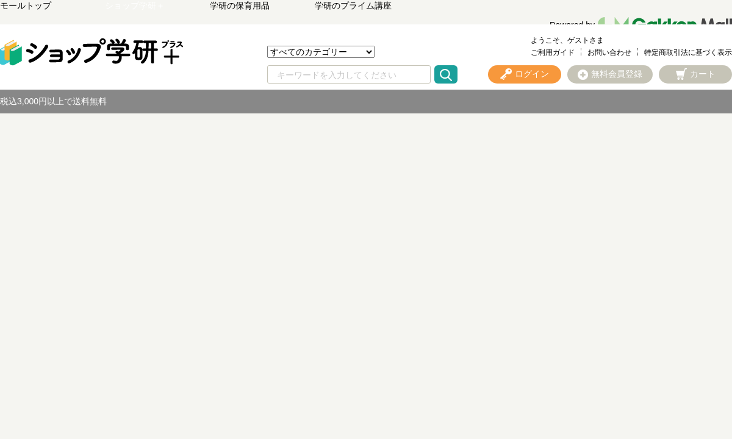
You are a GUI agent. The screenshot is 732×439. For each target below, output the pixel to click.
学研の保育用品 (240, 5)
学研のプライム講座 (353, 5)
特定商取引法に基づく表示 (688, 52)
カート (703, 74)
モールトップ (25, 5)
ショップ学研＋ (135, 5)
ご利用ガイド (553, 52)
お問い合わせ (609, 52)
